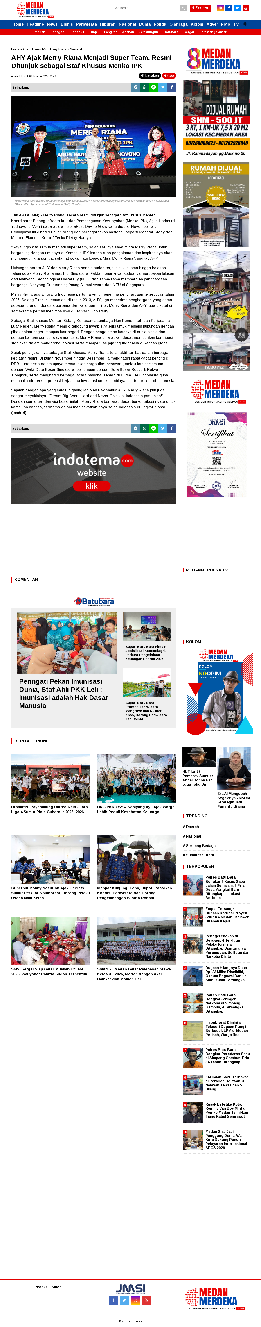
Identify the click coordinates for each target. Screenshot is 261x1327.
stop (169, 75)
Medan (40, 32)
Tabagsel (58, 32)
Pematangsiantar (213, 32)
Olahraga (178, 24)
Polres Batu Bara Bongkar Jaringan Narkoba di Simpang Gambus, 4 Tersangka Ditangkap (224, 1003)
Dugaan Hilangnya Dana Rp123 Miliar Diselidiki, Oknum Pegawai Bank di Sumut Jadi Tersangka (226, 974)
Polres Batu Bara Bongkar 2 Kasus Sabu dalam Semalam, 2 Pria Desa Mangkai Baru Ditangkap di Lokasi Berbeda (225, 887)
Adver (212, 24)
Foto (225, 24)
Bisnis (67, 24)
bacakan (150, 75)
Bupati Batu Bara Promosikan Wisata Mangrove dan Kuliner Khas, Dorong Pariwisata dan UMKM (146, 711)
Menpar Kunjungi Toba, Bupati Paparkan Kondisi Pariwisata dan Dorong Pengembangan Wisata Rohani (134, 893)
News (52, 24)
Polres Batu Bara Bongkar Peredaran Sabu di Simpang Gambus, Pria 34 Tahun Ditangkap (227, 1056)
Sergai (189, 32)
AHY (25, 49)
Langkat (110, 32)
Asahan (128, 32)
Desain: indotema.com (130, 1321)
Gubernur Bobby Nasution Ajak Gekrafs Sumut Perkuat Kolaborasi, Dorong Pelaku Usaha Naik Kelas (50, 893)
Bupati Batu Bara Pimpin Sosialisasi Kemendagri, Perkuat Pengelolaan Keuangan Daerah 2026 (145, 653)
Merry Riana (58, 49)
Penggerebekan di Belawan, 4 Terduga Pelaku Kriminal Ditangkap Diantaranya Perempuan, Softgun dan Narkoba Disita (227, 946)
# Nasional (192, 836)
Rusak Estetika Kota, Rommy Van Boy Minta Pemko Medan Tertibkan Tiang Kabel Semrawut (226, 1110)
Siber (56, 1287)
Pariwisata (86, 24)
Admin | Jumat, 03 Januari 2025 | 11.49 (33, 76)
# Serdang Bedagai (199, 846)
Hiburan (108, 24)
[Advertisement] (93, 541)
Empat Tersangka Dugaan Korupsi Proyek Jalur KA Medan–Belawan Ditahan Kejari (227, 915)
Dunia (145, 24)
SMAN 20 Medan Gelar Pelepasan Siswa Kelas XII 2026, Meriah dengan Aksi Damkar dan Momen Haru (134, 974)
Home (18, 24)
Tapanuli (77, 32)
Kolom (197, 24)
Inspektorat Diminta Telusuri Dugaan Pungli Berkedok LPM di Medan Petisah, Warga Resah (226, 1029)
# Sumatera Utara (198, 855)
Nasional (127, 24)
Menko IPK (39, 49)
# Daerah (191, 827)
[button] (245, 22)
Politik (160, 24)
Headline (35, 24)
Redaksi (41, 1287)
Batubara (171, 32)
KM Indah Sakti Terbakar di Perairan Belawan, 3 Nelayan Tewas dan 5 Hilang (226, 1083)
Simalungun (149, 32)
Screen (200, 8)
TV (236, 24)
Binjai (94, 32)
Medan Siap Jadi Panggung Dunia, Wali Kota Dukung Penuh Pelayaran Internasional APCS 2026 (226, 1140)
